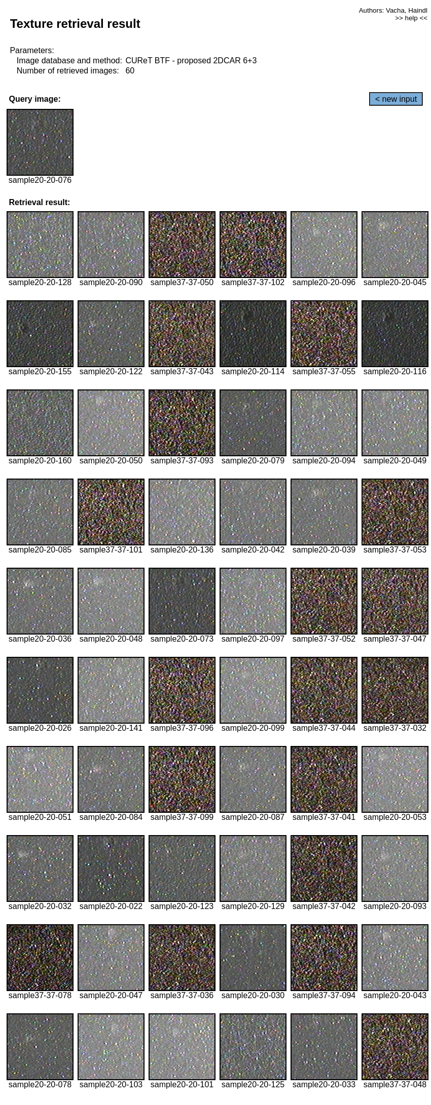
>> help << (411, 18)
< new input (396, 99)
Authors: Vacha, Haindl (393, 10)
